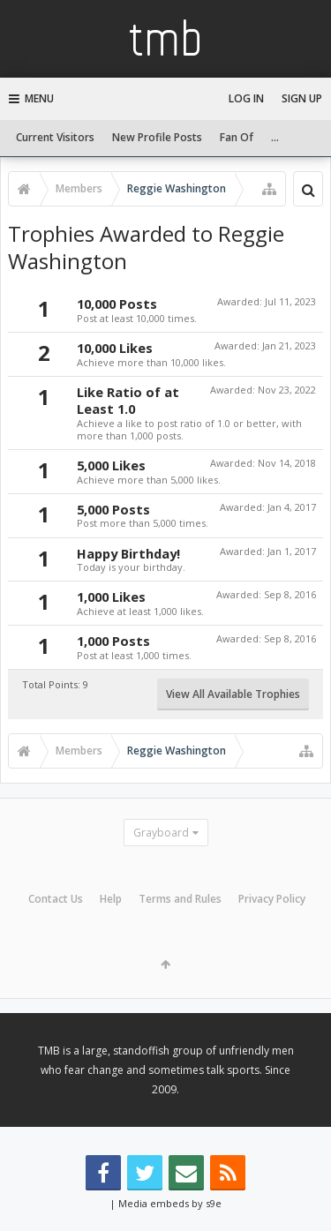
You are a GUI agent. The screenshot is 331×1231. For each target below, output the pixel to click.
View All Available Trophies (233, 694)
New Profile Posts (157, 137)
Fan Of (236, 137)
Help (111, 898)
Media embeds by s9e (170, 1203)
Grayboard (161, 832)
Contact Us (55, 898)
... (275, 137)
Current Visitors (55, 137)
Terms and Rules (180, 898)
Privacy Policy (271, 898)
